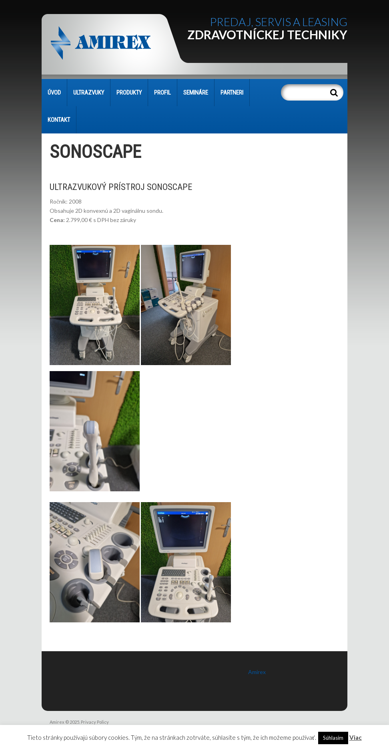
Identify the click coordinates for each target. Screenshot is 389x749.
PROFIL (162, 92)
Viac (355, 737)
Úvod (54, 92)
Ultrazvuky (88, 92)
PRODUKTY (129, 92)
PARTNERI (232, 92)
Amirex (257, 671)
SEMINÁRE (195, 92)
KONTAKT (59, 119)
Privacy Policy (95, 722)
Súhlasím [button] (333, 738)
